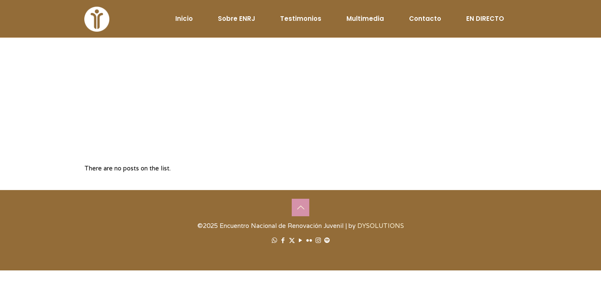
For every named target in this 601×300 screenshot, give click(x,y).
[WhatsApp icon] (274, 240)
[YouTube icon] (301, 240)
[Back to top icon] (300, 207)
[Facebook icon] (283, 240)
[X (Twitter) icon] (292, 240)
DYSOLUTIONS (380, 226)
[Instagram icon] (318, 240)
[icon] (327, 240)
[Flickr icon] (309, 240)
